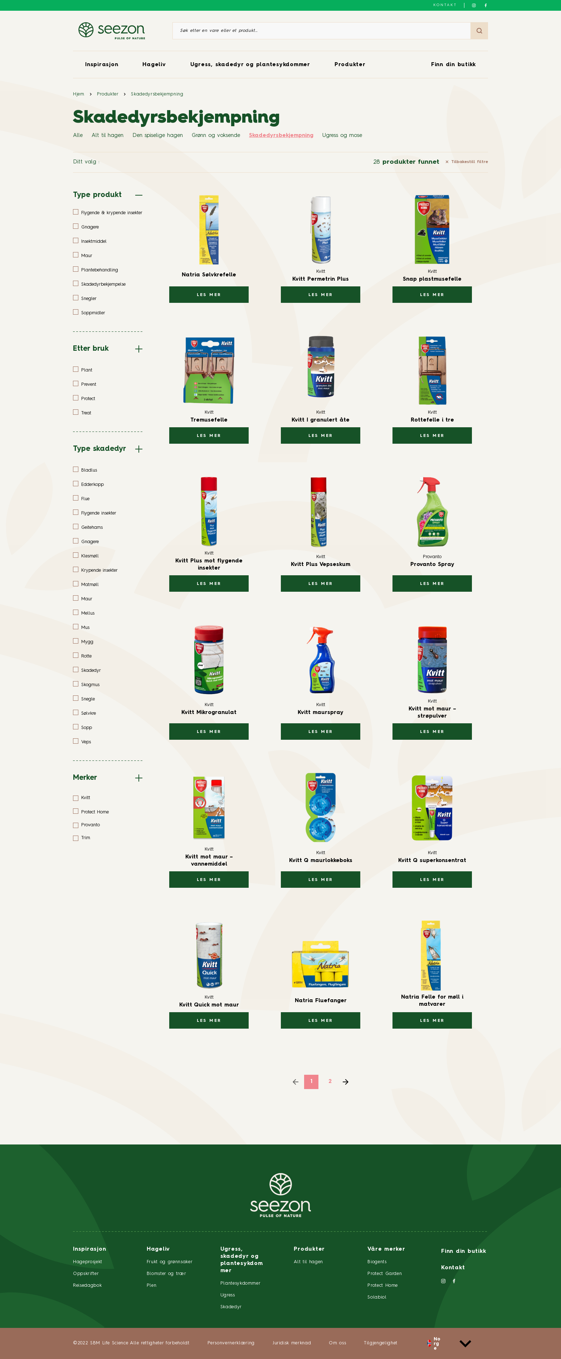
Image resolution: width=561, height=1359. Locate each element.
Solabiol (376, 1297)
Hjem (78, 94)
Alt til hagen (107, 135)
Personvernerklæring (231, 1343)
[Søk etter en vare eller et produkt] (321, 30)
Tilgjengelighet (380, 1343)
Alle (78, 135)
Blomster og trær (166, 1273)
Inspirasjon (101, 65)
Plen (152, 1285)
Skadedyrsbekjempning (157, 94)
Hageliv (154, 65)
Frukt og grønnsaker (169, 1262)
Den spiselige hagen (157, 135)
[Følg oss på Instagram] (474, 5)
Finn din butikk (453, 65)
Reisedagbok (87, 1285)
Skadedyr (231, 1307)
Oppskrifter (86, 1273)
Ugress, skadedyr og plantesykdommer (250, 65)
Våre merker (386, 1249)
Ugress (227, 1295)
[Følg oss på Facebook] (485, 5)
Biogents (376, 1262)
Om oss (337, 1343)
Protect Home (382, 1285)
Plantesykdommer (240, 1283)
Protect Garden (384, 1273)
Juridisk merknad (292, 1343)
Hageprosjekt (87, 1262)
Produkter (350, 65)
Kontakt (445, 5)
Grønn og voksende (216, 135)
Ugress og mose (342, 135)
